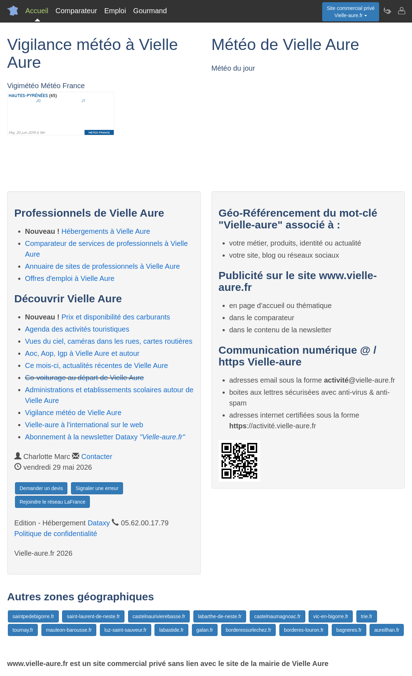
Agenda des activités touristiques (77, 329)
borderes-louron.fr (304, 630)
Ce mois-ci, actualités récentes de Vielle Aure (96, 365)
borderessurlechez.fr (248, 630)
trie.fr (366, 616)
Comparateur (76, 11)
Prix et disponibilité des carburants (115, 317)
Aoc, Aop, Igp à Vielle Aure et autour (82, 353)
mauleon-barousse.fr (69, 630)
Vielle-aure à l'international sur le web (84, 425)
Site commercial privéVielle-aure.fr (351, 11)
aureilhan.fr (386, 630)
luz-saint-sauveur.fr (126, 630)
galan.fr (205, 630)
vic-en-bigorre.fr (330, 616)
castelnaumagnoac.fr (277, 616)
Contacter (96, 456)
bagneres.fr (349, 630)
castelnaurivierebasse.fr (159, 616)
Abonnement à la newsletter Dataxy (105, 437)
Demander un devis (41, 488)
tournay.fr (22, 630)
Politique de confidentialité (55, 534)
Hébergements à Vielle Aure (105, 231)
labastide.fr (171, 630)
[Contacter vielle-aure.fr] (401, 10)
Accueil (36, 11)
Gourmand (150, 11)
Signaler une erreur (97, 488)
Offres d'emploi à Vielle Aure (70, 278)
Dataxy (99, 523)
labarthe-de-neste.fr (219, 616)
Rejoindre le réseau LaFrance (52, 502)
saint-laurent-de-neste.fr (93, 616)
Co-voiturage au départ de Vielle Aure (84, 378)
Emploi (115, 11)
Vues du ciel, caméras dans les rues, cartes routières (108, 341)
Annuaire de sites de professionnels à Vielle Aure (102, 266)
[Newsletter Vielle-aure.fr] (387, 10)
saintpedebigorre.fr (33, 616)
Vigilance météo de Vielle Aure (73, 413)
